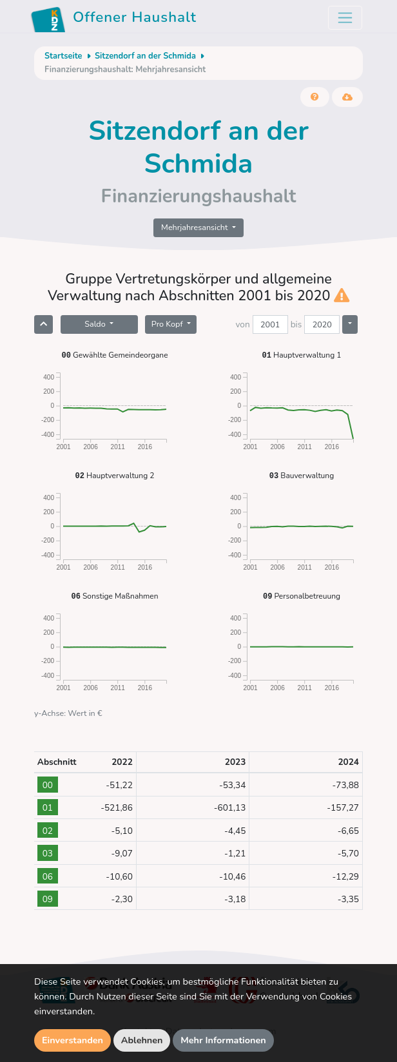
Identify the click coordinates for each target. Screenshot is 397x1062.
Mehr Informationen (223, 1040)
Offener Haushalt (113, 19)
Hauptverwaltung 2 (115, 475)
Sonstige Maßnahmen (114, 595)
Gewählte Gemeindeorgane (114, 354)
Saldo (96, 323)
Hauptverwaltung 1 (302, 354)
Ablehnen (142, 1040)
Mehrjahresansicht (195, 227)
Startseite (63, 56)
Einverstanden (72, 1040)
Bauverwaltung (301, 475)
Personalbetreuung (301, 595)
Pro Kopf (168, 323)
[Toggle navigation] (345, 18)
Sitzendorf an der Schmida (145, 56)
